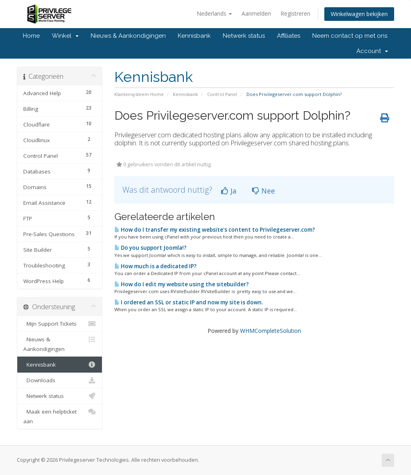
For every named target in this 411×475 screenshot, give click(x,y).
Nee (263, 191)
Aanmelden (256, 13)
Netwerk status (244, 35)
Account (372, 51)
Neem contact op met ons (349, 35)
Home (31, 35)
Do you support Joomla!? (150, 247)
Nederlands (214, 13)
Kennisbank (194, 35)
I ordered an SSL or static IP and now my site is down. (188, 302)
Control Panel (222, 94)
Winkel (65, 35)
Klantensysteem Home (139, 94)
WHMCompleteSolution (270, 330)
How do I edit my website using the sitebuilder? (181, 284)
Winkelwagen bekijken (359, 14)
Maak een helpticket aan (59, 416)
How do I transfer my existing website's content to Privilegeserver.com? (214, 229)
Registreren (295, 13)
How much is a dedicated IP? (155, 266)
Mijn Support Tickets (59, 323)
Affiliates (288, 35)
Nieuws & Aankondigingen (128, 35)
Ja (228, 191)
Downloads (59, 380)
